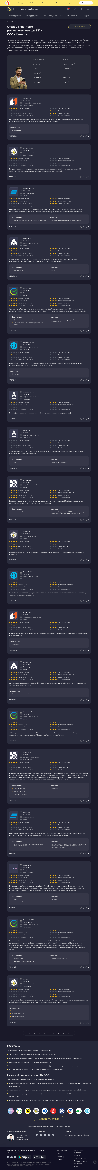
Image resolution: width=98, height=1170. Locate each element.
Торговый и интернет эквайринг (32, 15)
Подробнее (86, 3)
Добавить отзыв (79, 27)
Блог (58, 1154)
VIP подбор (60, 1157)
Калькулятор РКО (53, 15)
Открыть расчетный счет (15, 15)
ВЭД (45, 16)
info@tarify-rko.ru (62, 1151)
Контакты (60, 1160)
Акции (61, 16)
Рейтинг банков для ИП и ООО (73, 15)
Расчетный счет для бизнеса (22, 9)
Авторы (76, 1166)
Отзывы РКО (86, 15)
